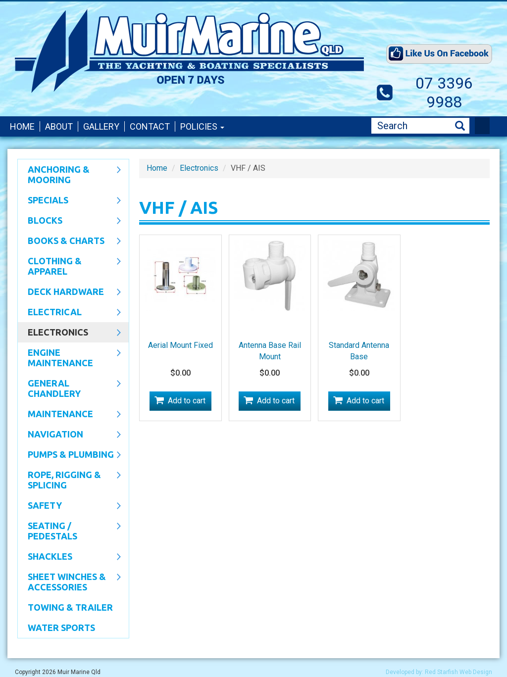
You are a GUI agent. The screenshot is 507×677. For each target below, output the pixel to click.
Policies (202, 126)
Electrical (69, 313)
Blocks (69, 221)
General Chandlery (69, 388)
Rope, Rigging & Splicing (69, 480)
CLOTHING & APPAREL (69, 266)
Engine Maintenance (69, 357)
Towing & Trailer (70, 607)
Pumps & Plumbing (69, 455)
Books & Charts (69, 241)
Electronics (69, 333)
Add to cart (186, 400)
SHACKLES (69, 557)
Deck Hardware (69, 292)
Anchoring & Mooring (69, 174)
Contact (150, 126)
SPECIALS (69, 201)
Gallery (101, 126)
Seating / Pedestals (69, 531)
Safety (69, 506)
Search (460, 126)
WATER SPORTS (61, 627)
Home (22, 126)
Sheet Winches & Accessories (69, 582)
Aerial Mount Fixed (180, 345)
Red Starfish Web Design (458, 672)
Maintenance (69, 415)
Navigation (69, 435)
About (59, 126)
